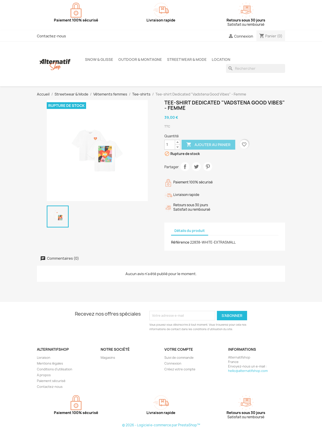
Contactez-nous (51, 36)
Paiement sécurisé (51, 381)
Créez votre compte (179, 369)
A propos (44, 375)
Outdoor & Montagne (140, 59)
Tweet (196, 166)
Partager (184, 166)
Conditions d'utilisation (54, 369)
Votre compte (178, 349)
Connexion (172, 363)
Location (221, 59)
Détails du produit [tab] (189, 230)
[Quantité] (169, 145)
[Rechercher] (255, 68)
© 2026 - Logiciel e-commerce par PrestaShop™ (161, 425)
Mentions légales (50, 363)
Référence (180, 242)
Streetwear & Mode (187, 59)
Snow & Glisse (99, 59)
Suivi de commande (179, 357)
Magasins (108, 357)
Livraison (43, 357)
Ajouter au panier (208, 145)
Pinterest (207, 166)
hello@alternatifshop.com (248, 371)
